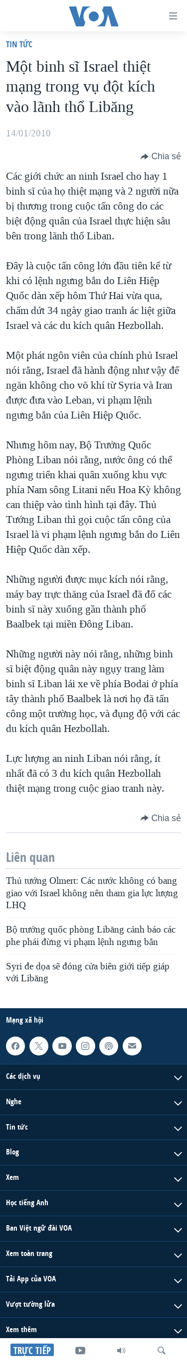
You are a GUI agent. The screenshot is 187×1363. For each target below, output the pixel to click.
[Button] (161, 156)
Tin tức (19, 44)
